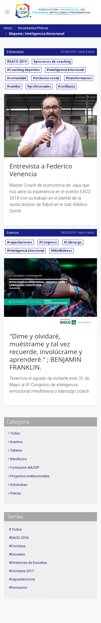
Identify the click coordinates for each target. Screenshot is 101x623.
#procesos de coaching (52, 61)
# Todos (15, 529)
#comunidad (16, 78)
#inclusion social (46, 78)
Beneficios (18, 459)
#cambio (13, 86)
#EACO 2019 (17, 61)
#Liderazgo (73, 242)
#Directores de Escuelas (28, 563)
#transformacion (79, 78)
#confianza (66, 86)
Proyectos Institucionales (29, 476)
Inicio (8, 28)
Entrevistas (15, 52)
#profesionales (39, 86)
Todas (15, 433)
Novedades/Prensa (33, 28)
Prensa (15, 493)
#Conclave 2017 (21, 571)
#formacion (18, 588)
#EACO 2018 (18, 538)
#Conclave (17, 546)
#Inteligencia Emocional (65, 70)
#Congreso (48, 242)
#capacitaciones (19, 242)
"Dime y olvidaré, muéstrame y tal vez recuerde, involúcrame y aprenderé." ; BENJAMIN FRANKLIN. (45, 351)
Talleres (16, 450)
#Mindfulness (61, 251)
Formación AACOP (24, 468)
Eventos (13, 233)
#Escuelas (17, 554)
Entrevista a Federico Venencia (40, 170)
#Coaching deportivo (23, 70)
